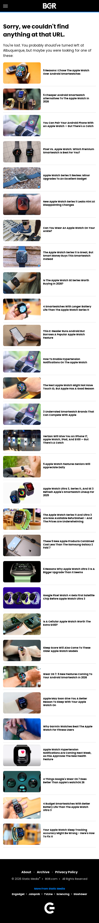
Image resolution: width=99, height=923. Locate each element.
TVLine (48, 894)
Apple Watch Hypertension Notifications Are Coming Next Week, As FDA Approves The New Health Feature (67, 754)
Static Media (30, 879)
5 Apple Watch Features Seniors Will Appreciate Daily (66, 466)
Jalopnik (34, 894)
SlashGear (80, 894)
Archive (43, 872)
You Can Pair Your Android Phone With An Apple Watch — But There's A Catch (68, 124)
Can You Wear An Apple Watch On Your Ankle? (69, 229)
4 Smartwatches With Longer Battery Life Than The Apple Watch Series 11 (67, 308)
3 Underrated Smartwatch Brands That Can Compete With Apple (68, 413)
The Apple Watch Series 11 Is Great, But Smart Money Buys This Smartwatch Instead (68, 256)
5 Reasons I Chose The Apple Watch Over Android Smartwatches (66, 72)
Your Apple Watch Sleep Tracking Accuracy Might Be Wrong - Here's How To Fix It (69, 833)
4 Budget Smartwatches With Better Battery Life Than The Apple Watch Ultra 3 (66, 807)
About (26, 872)
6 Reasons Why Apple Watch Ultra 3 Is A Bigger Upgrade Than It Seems (69, 571)
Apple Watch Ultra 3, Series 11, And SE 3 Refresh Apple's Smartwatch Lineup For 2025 (68, 492)
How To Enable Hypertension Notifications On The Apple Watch (65, 361)
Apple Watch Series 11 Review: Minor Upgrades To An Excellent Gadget (66, 177)
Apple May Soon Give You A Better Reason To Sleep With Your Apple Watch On (65, 702)
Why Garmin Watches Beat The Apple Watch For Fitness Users (67, 728)
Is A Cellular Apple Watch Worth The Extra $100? (67, 623)
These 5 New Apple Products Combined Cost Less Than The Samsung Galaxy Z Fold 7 (68, 545)
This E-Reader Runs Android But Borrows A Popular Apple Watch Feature (64, 334)
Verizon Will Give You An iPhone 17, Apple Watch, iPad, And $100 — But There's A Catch (66, 440)
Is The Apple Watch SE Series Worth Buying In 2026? (66, 282)
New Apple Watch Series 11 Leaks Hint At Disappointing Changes (69, 203)
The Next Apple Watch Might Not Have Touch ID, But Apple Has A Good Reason (68, 387)
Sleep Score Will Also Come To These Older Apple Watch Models (66, 649)
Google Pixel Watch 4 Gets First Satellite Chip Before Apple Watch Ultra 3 (69, 597)
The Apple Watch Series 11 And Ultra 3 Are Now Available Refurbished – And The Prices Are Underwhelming (67, 518)
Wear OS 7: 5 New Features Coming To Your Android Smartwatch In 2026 (67, 676)
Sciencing (62, 894)
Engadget (18, 894)
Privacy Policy (66, 872)
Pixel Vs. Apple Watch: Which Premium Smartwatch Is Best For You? (68, 151)
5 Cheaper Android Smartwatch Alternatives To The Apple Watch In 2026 (66, 98)
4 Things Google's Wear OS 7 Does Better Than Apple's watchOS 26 (65, 781)
